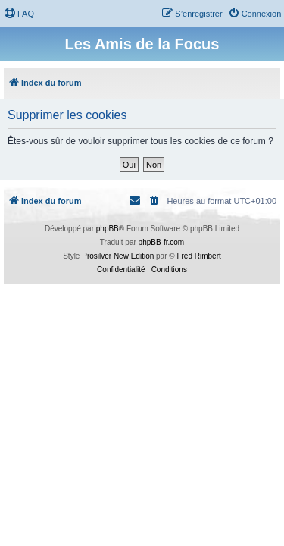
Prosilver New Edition (118, 256)
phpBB (107, 228)
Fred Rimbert (198, 256)
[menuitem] (19, 14)
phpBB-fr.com (162, 242)
